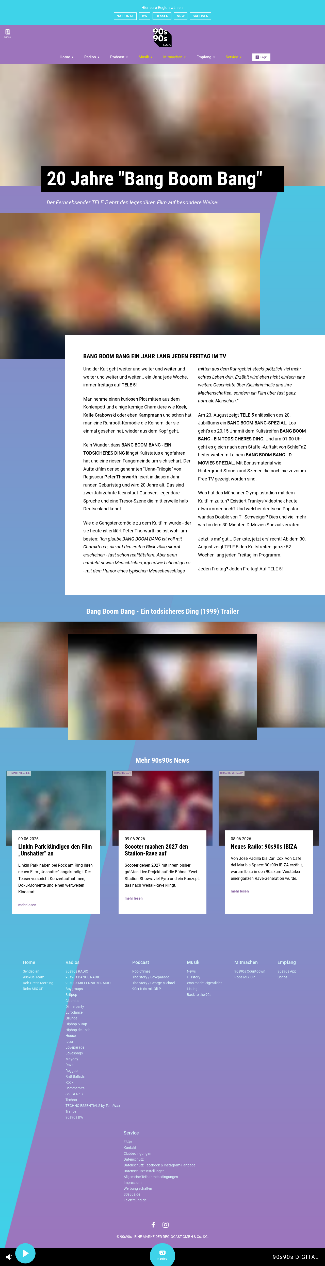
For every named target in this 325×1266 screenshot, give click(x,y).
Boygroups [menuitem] (74, 989)
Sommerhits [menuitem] (75, 1088)
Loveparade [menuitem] (75, 1047)
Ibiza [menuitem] (69, 1041)
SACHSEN (200, 16)
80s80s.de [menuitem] (132, 1194)
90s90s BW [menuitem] (74, 1117)
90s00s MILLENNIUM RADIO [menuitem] (88, 983)
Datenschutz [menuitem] (134, 1159)
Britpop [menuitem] (71, 995)
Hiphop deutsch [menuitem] (78, 1030)
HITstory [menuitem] (193, 977)
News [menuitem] (191, 971)
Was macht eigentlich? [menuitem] (204, 983)
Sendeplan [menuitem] (31, 971)
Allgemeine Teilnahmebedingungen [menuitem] (151, 1177)
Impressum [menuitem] (132, 1183)
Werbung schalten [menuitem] (138, 1188)
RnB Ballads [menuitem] (75, 1076)
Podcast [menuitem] (119, 57)
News (7, 33)
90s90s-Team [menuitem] (33, 977)
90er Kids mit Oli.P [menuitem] (146, 989)
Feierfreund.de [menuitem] (135, 1200)
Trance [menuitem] (71, 1111)
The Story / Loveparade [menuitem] (150, 977)
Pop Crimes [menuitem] (141, 971)
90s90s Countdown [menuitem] (249, 971)
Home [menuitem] (67, 57)
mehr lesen (27, 905)
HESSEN (162, 16)
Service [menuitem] (234, 57)
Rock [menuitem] (69, 1082)
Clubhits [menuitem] (72, 1001)
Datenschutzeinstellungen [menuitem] (144, 1171)
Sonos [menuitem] (282, 977)
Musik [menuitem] (146, 57)
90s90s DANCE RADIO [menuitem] (83, 977)
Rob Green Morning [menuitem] (38, 983)
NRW (181, 16)
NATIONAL (125, 16)
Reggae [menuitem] (71, 1071)
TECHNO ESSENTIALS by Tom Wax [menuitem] (93, 1106)
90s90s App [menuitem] (287, 971)
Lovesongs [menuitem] (74, 1053)
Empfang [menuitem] (206, 57)
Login (261, 57)
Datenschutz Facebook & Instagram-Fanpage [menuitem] (159, 1165)
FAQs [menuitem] (128, 1142)
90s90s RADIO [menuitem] (77, 971)
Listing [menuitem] (192, 989)
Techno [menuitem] (71, 1100)
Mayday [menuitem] (72, 1059)
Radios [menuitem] (92, 57)
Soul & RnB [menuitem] (74, 1094)
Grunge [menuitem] (71, 1018)
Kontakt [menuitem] (130, 1148)
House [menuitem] (71, 1036)
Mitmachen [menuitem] (174, 57)
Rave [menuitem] (69, 1065)
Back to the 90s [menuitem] (199, 995)
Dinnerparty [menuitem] (75, 1006)
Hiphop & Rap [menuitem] (76, 1024)
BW (144, 16)
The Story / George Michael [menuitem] (153, 983)
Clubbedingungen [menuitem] (137, 1153)
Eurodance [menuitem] (74, 1012)
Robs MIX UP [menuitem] (33, 989)
